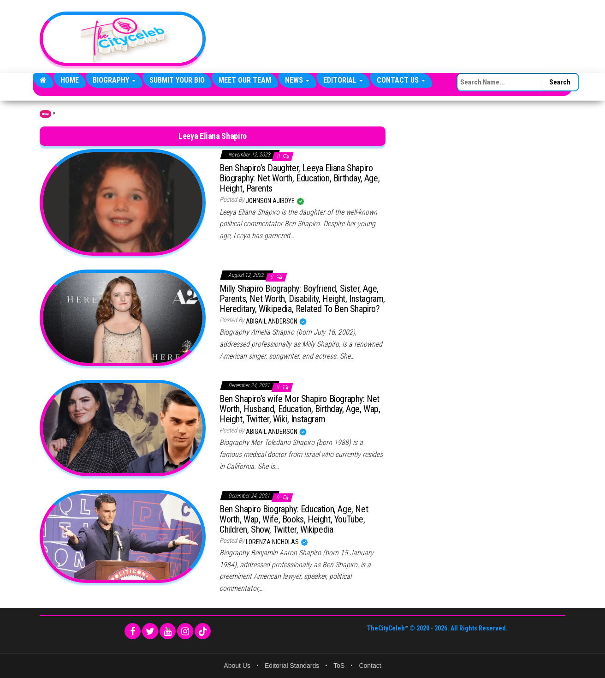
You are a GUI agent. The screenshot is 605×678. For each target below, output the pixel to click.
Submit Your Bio (177, 80)
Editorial (343, 80)
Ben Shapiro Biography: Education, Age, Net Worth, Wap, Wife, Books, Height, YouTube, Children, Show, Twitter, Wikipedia (293, 519)
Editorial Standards (292, 665)
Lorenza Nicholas (273, 542)
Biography (114, 80)
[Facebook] (133, 631)
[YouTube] (168, 631)
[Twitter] (150, 631)
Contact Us (401, 80)
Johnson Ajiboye (271, 200)
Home (69, 80)
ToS (338, 665)
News (297, 80)
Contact (370, 665)
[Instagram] (185, 631)
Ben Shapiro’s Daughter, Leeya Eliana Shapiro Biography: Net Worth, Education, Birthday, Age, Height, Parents (299, 178)
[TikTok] (203, 631)
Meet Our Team (245, 80)
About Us (237, 665)
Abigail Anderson (272, 321)
